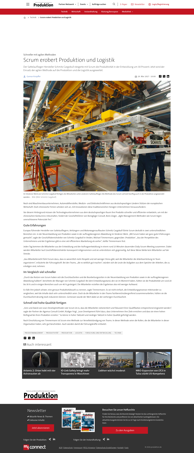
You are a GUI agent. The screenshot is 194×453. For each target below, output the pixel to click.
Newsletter (140, 4)
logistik (78, 333)
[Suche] (114, 4)
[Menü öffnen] (27, 4)
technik (117, 333)
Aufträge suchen (99, 4)
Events (83, 4)
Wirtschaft (76, 11)
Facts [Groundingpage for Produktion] (126, 447)
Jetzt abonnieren (41, 427)
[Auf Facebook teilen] (161, 76)
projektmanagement (34, 333)
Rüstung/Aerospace (109, 11)
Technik (64, 11)
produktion (67, 333)
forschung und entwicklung (98, 333)
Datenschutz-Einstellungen (106, 447)
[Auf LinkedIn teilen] (168, 76)
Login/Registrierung (160, 4)
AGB (60, 447)
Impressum (78, 447)
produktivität (52, 333)
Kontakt (120, 447)
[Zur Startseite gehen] (43, 4)
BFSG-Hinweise (89, 447)
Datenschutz (68, 447)
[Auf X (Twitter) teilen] (164, 76)
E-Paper (123, 4)
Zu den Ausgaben (125, 430)
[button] (165, 363)
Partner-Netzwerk (66, 4)
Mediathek (126, 11)
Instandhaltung (90, 11)
